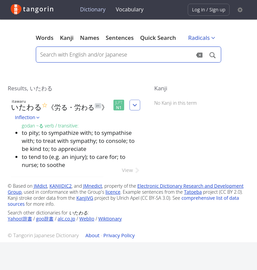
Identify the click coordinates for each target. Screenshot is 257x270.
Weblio (86, 218)
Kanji (67, 37)
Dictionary (92, 9)
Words (45, 37)
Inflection (28, 117)
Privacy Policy (119, 235)
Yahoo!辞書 (20, 218)
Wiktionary (110, 218)
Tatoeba (193, 192)
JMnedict (92, 186)
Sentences (120, 37)
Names (89, 37)
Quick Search (158, 37)
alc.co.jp (66, 218)
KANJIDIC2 (61, 186)
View (131, 170)
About (92, 235)
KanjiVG (84, 198)
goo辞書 (45, 218)
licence (112, 192)
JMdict (40, 186)
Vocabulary (130, 9)
